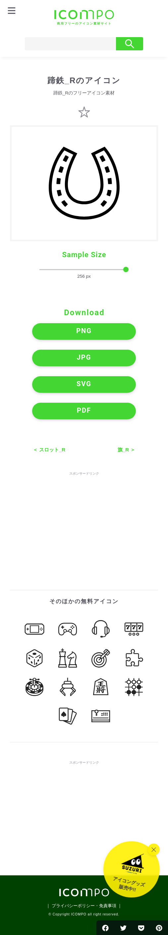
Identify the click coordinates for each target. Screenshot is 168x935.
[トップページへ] (84, 17)
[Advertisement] (84, 518)
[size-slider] (83, 269)
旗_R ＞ (126, 449)
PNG (84, 331)
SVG (84, 384)
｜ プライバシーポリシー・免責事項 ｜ (84, 905)
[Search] (70, 43)
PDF (84, 410)
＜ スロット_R (49, 449)
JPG (84, 357)
